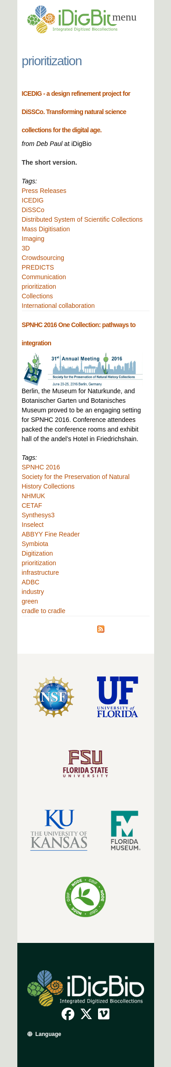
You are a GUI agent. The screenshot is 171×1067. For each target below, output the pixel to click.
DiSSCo (33, 209)
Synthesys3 (38, 515)
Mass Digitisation (46, 229)
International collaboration (58, 305)
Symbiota (35, 543)
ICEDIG (33, 200)
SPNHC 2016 (41, 467)
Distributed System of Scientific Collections (82, 219)
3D (26, 248)
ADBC (31, 582)
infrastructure (40, 572)
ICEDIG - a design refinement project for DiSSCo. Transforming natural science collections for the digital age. (76, 112)
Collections (37, 296)
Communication (44, 277)
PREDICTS (38, 267)
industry (33, 591)
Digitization (37, 553)
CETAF (32, 505)
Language (49, 1034)
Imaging (33, 238)
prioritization (39, 286)
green (30, 601)
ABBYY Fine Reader (51, 534)
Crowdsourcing (43, 257)
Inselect (33, 524)
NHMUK (33, 496)
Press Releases (44, 190)
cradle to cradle (44, 610)
